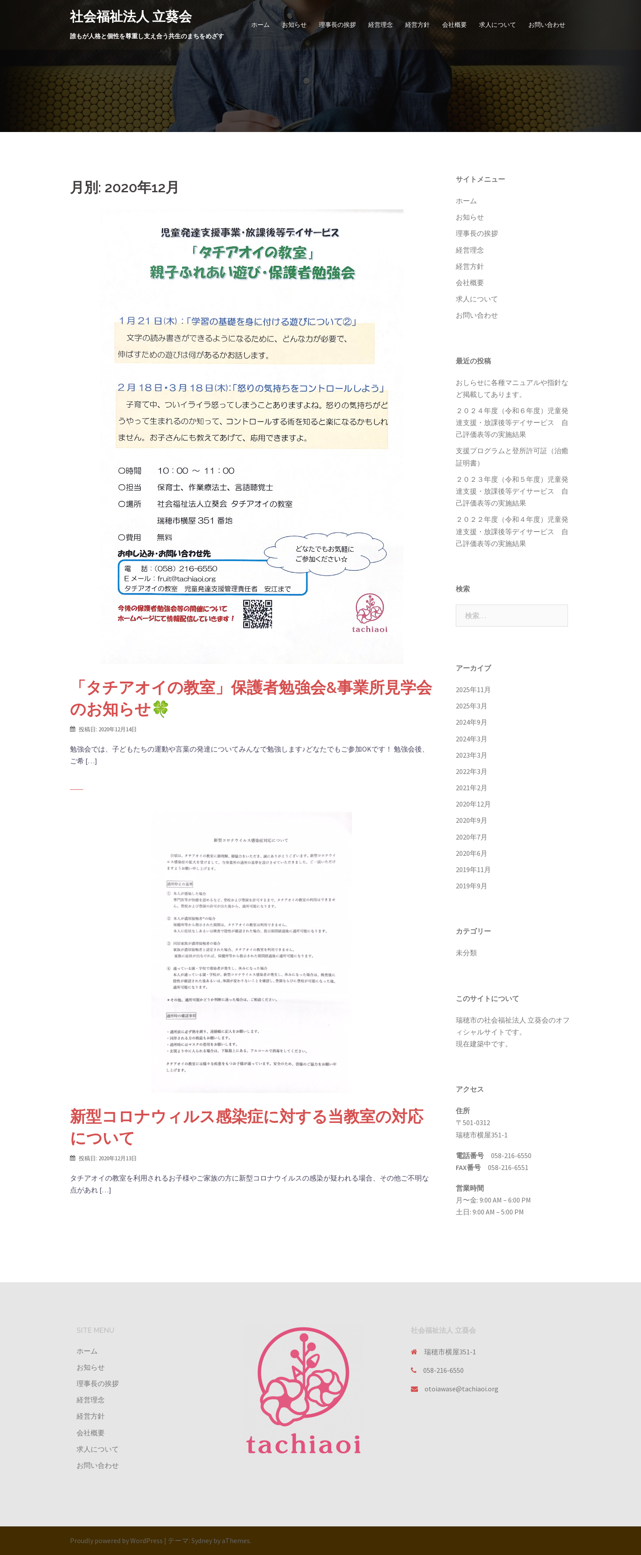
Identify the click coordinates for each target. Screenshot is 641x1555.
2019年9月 (471, 885)
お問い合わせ (546, 24)
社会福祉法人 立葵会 (131, 16)
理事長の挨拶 (337, 24)
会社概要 (454, 24)
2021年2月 (471, 787)
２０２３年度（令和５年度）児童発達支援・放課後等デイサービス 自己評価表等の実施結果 (512, 491)
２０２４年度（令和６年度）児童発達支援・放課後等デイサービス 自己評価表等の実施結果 (512, 422)
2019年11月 (473, 869)
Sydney (201, 1540)
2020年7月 (471, 837)
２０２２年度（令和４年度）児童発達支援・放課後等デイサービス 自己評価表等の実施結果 (512, 531)
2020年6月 (471, 853)
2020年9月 (471, 820)
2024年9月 (471, 722)
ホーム (260, 24)
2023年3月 (471, 755)
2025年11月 (473, 689)
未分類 (466, 952)
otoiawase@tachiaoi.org (461, 1388)
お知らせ (294, 24)
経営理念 (380, 24)
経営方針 (417, 24)
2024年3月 (471, 738)
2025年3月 (471, 705)
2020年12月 (473, 804)
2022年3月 (471, 771)
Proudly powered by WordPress (116, 1540)
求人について (497, 24)
